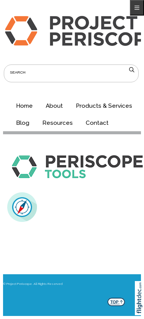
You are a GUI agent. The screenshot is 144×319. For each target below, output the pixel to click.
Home (24, 105)
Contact (97, 122)
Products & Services (104, 105)
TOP (116, 301)
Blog (22, 122)
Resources (57, 122)
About (54, 105)
